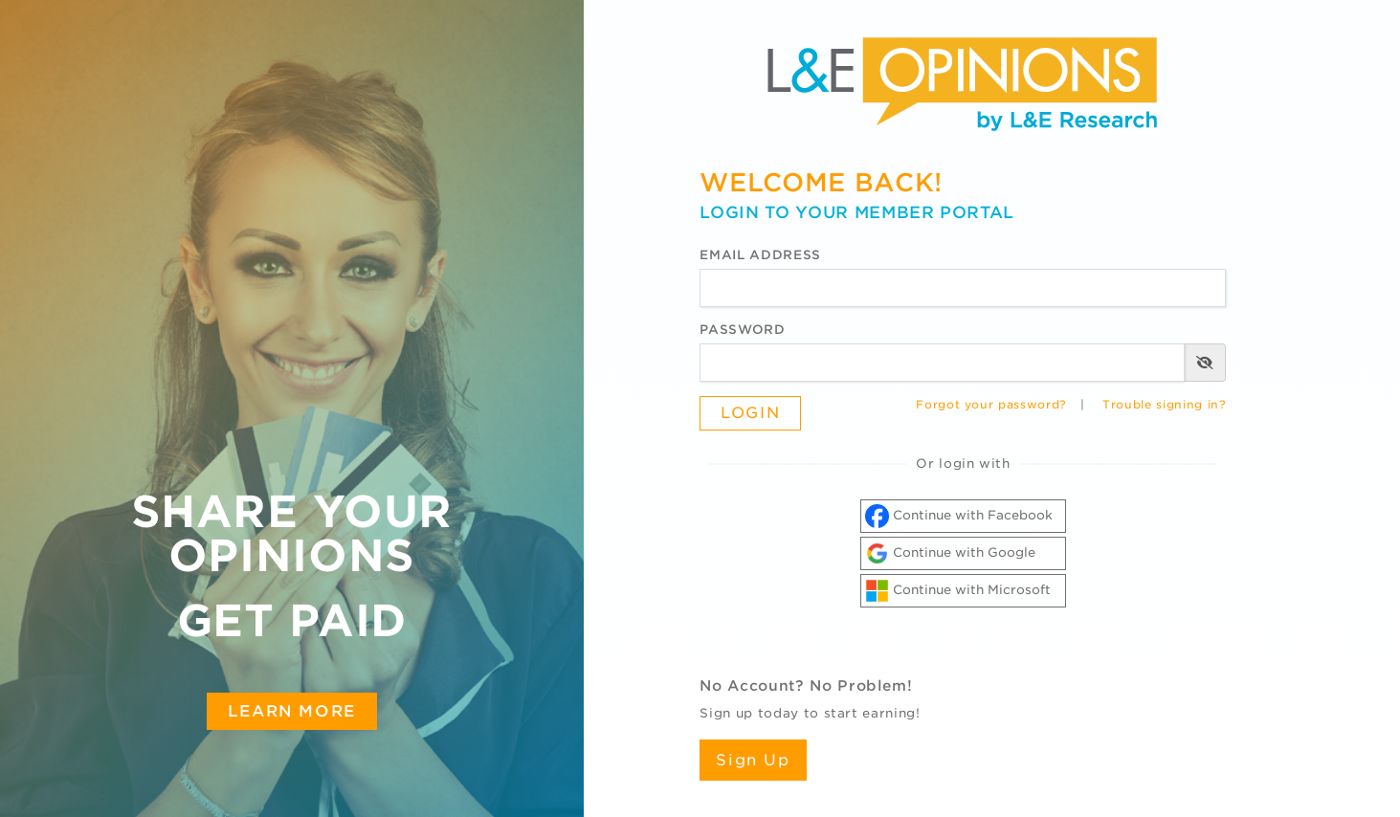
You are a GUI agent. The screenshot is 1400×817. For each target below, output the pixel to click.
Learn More (292, 710)
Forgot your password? (991, 404)
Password (742, 329)
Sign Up (752, 760)
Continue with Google (950, 553)
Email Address (760, 255)
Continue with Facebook (959, 516)
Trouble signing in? (1164, 404)
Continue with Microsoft (958, 591)
